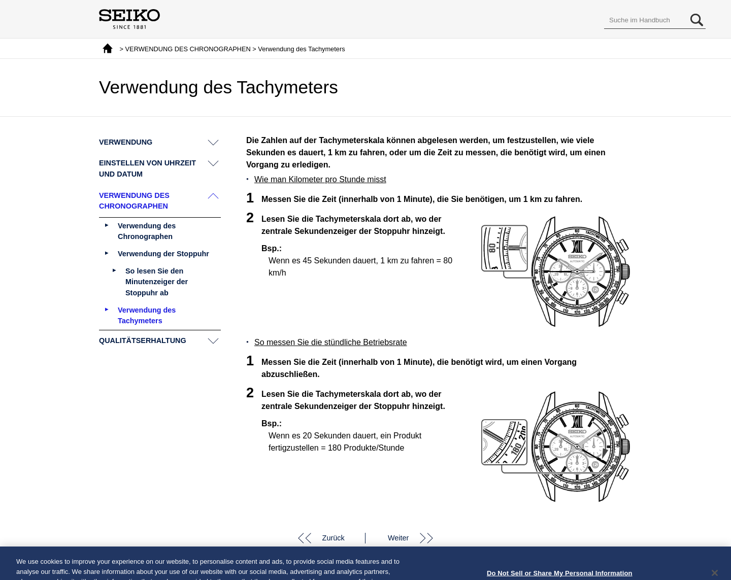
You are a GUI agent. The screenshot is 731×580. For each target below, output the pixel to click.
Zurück (333, 538)
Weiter (398, 538)
